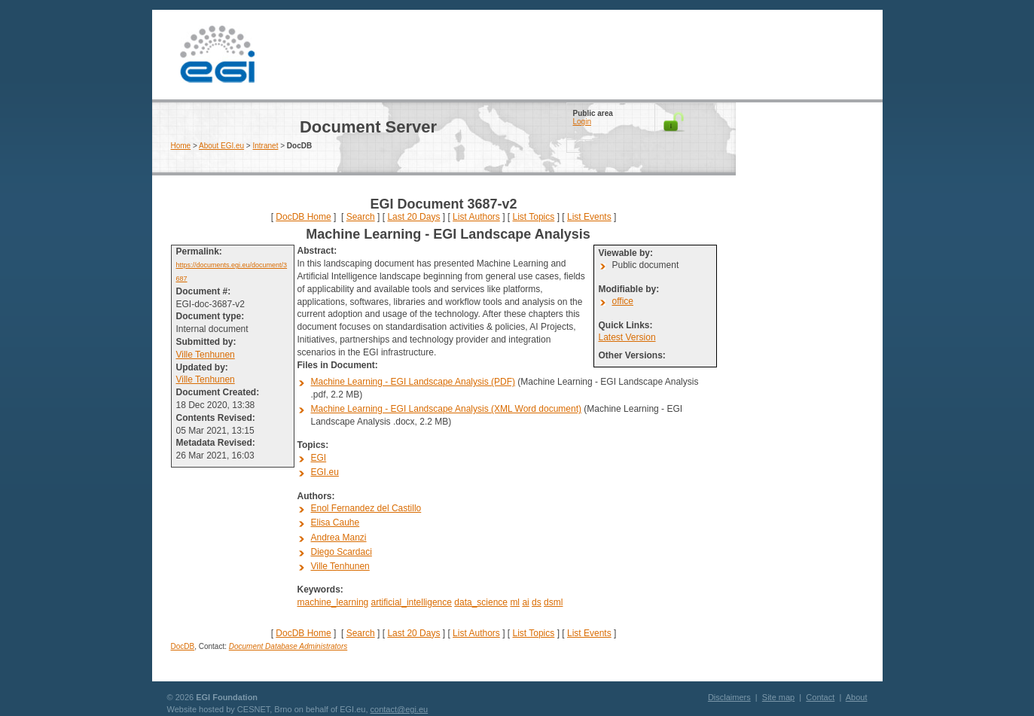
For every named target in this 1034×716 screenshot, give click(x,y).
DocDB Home (303, 217)
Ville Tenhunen (205, 354)
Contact (820, 697)
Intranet (266, 146)
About (857, 697)
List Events (589, 217)
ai (525, 602)
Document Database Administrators (288, 646)
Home (181, 146)
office (622, 301)
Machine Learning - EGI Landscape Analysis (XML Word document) (446, 409)
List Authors (476, 217)
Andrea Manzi (339, 537)
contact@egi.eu (400, 709)
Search (360, 217)
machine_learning (333, 602)
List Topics (533, 217)
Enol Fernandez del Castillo (366, 508)
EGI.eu (325, 472)
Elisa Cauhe (335, 522)
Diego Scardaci (341, 552)
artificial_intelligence (411, 602)
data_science (481, 602)
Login (582, 121)
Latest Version (627, 337)
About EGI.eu (221, 146)
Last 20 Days (413, 217)
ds (536, 602)
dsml (553, 602)
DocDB (183, 646)
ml (515, 602)
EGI (217, 54)
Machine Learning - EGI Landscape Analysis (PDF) (413, 381)
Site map (778, 697)
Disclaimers (729, 697)
